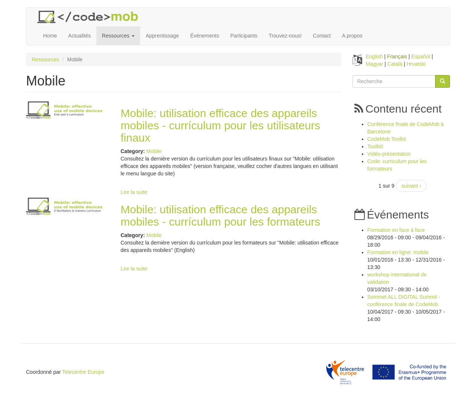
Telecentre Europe (83, 372)
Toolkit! (375, 146)
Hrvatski (416, 64)
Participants (243, 36)
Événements (204, 36)
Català (394, 64)
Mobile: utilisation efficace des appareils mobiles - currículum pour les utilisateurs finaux (220, 125)
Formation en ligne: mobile (398, 252)
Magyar (374, 64)
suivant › (411, 186)
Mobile (153, 151)
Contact (322, 36)
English (374, 56)
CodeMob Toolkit (386, 139)
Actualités (79, 36)
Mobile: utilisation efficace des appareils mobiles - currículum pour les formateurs (220, 215)
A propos (352, 36)
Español (420, 56)
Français (397, 56)
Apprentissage (162, 36)
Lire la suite (133, 192)
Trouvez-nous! (285, 36)
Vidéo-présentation (389, 154)
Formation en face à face (396, 230)
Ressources (118, 36)
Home (50, 36)
